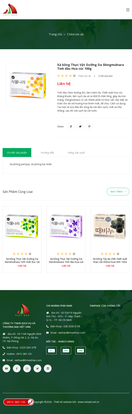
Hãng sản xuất (76, 152)
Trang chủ (55, 34)
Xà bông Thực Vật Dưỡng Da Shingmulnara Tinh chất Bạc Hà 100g (22, 262)
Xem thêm (118, 191)
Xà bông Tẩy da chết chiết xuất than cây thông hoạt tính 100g (110, 260)
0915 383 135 (20, 402)
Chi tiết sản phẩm (17, 152)
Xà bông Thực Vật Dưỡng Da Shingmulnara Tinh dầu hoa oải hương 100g (66, 262)
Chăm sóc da (75, 34)
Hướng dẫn (47, 152)
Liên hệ (22, 265)
